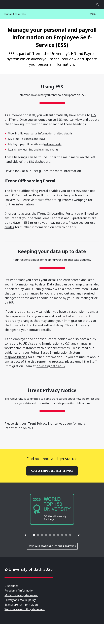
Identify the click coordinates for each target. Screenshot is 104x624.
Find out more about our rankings (52, 546)
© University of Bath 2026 (29, 569)
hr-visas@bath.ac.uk (51, 366)
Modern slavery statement (21, 595)
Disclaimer (11, 586)
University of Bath (52, 4)
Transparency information (21, 604)
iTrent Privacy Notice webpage (49, 423)
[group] (52, 509)
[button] (25, 534)
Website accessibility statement (25, 609)
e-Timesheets (52, 144)
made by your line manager (73, 298)
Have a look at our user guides (27, 171)
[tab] (34, 535)
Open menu (6, 4)
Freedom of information (19, 590)
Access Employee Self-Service (52, 471)
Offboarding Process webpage (65, 200)
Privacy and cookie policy (20, 600)
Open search (97, 4)
